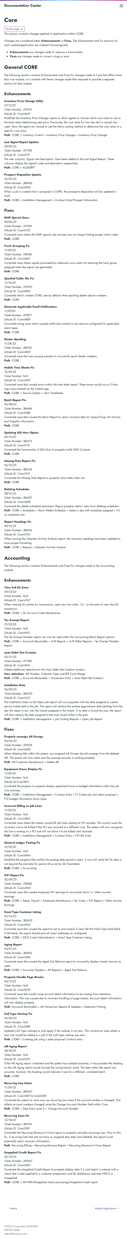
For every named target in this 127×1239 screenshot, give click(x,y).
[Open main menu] (121, 5)
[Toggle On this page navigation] (14, 29)
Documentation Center (22, 5)
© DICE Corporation (15, 1226)
